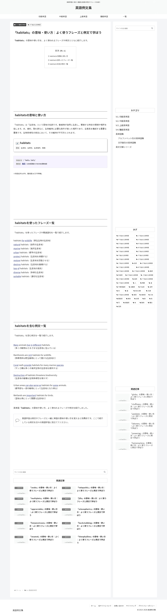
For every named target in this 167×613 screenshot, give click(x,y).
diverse (16, 272)
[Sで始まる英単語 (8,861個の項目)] (125, 235)
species (60, 364)
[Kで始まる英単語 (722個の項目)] (131, 275)
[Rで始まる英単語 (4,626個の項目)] (145, 243)
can (27, 385)
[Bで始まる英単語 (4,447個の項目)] (125, 247)
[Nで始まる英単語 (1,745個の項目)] (123, 271)
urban (16, 252)
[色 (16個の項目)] (151, 298)
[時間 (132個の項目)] (143, 283)
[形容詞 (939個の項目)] (120, 275)
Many (15, 344)
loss (15, 268)
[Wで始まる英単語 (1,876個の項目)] (145, 267)
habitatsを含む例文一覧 (58, 64)
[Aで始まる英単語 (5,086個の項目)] (145, 239)
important (31, 395)
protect (17, 256)
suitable (17, 276)
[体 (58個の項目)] (120, 291)
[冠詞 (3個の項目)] (135, 306)
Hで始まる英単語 (34, 25)
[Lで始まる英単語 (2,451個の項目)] (123, 263)
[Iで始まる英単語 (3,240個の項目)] (125, 255)
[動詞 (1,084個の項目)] (151, 271)
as (40, 385)
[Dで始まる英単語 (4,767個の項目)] (125, 243)
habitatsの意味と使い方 (58, 56)
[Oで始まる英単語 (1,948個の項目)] (125, 267)
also (31, 385)
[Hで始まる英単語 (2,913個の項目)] (125, 259)
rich (30, 354)
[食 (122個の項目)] (151, 283)
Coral (15, 364)
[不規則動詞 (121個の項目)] (121, 287)
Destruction (19, 375)
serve (36, 385)
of (18, 268)
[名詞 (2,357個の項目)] (135, 263)
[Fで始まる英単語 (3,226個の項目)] (145, 255)
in (32, 344)
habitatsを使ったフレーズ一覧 (61, 60)
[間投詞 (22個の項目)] (120, 298)
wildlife (28, 240)
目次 (57, 50)
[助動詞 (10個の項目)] (126, 302)
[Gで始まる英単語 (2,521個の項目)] (145, 259)
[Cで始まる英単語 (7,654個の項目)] (145, 235)
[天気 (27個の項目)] (151, 294)
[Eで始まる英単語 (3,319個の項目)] (145, 251)
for (23, 240)
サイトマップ (131, 606)
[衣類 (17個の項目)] (137, 298)
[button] (104, 471)
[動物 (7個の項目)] (142, 302)
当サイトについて (104, 606)
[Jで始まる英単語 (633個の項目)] (147, 275)
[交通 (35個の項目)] (150, 291)
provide (27, 364)
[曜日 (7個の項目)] (151, 302)
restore (16, 260)
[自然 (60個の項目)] (151, 287)
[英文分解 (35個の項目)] (138, 291)
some (55, 385)
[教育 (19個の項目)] (129, 298)
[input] (60, 471)
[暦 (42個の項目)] (128, 291)
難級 (24, 163)
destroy (17, 264)
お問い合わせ (119, 606)
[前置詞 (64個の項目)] (132, 287)
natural (16, 244)
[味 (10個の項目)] (135, 302)
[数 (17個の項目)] (144, 298)
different (37, 344)
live (28, 344)
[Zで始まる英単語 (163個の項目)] (124, 283)
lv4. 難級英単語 (20, 25)
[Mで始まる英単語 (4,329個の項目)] (145, 247)
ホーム (93, 606)
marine (16, 248)
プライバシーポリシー (146, 606)
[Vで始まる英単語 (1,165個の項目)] (139, 271)
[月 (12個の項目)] (119, 302)
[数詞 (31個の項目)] (134, 294)
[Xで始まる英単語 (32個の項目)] (123, 294)
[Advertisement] (60, 87)
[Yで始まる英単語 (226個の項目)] (146, 279)
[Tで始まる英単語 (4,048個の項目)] (125, 251)
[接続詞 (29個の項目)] (142, 294)
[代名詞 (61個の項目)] (142, 287)
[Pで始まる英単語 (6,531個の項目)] (125, 239)
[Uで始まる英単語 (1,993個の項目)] (147, 263)
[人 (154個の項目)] (135, 283)
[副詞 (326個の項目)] (135, 279)
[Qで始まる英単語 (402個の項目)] (123, 279)
